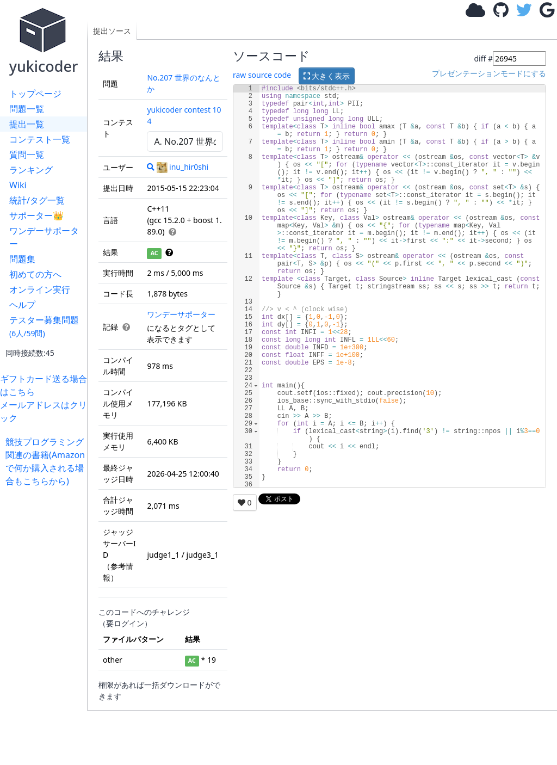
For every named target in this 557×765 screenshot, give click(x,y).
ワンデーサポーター (44, 237)
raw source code (262, 75)
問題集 (22, 259)
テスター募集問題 (44, 326)
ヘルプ (22, 305)
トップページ (35, 94)
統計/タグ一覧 (37, 200)
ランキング (31, 170)
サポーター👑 (36, 215)
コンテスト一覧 (39, 139)
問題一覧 (26, 109)
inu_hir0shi (182, 167)
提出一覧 (26, 124)
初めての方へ (35, 274)
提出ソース (112, 31)
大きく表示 (327, 76)
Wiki (18, 185)
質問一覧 (26, 155)
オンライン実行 (39, 289)
